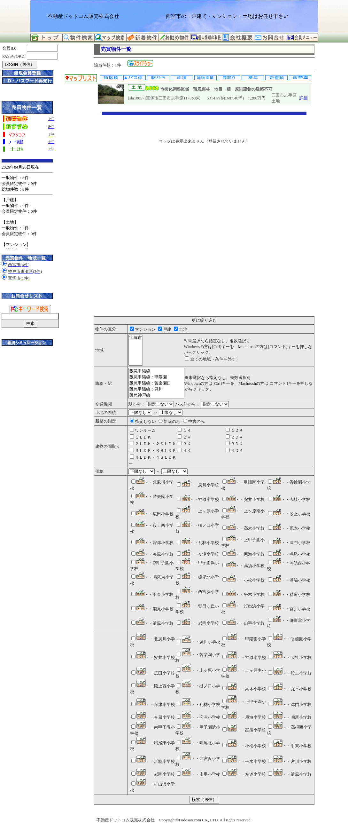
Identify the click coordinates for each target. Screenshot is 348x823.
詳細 (303, 98)
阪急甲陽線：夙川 (156, 389)
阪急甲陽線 (156, 371)
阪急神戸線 (156, 395)
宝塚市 (136, 338)
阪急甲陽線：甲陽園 (156, 377)
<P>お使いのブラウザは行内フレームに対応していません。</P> (204, 214)
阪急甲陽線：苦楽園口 (156, 383)
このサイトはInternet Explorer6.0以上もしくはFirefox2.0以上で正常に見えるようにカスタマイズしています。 (27, 204)
